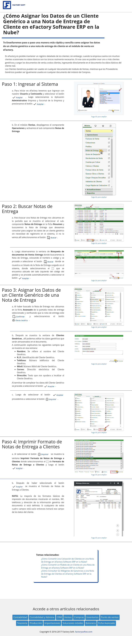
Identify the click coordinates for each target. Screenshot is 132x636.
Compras (79, 617)
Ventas (68, 617)
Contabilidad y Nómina (42, 617)
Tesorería (22, 623)
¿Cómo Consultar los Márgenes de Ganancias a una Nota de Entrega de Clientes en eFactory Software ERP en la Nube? (67, 573)
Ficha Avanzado (106, 623)
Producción (36, 623)
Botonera (91, 623)
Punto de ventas (110, 617)
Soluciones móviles (73, 623)
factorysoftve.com (83, 631)
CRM (59, 617)
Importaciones (52, 623)
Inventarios (92, 617)
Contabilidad (20, 617)
